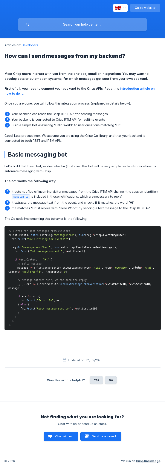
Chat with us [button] (64, 436)
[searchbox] (82, 24)
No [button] (111, 380)
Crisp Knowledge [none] (148, 461)
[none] (120, 8)
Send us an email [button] (104, 436)
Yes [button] (96, 380)
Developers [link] (30, 45)
